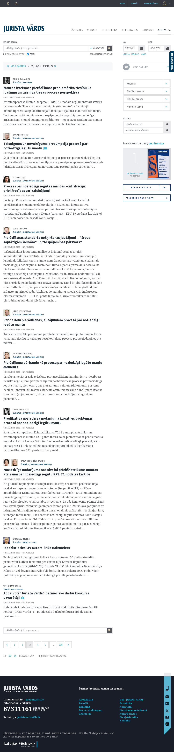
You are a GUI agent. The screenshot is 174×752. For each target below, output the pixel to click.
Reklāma (84, 706)
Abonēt (135, 3)
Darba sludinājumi (90, 710)
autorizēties (151, 3)
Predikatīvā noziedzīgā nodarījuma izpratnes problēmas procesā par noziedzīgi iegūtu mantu (48, 420)
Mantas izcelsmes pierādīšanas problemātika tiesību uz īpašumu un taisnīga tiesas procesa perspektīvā (47, 90)
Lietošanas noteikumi (133, 710)
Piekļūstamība (129, 717)
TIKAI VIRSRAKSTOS (13, 54)
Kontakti (125, 720)
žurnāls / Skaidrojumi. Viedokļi (28, 138)
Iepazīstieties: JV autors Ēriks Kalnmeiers (36, 547)
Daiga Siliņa (26, 461)
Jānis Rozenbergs (22, 311)
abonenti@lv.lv (34, 699)
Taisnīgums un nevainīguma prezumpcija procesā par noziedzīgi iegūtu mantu (45, 145)
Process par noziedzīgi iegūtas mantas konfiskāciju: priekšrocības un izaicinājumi (44, 188)
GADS (143, 54)
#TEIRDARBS (130, 30)
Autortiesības (128, 713)
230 (60, 644)
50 (15, 655)
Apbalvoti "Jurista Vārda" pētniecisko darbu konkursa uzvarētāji (46, 595)
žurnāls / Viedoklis (22, 82)
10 (4, 655)
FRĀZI (31, 54)
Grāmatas (85, 713)
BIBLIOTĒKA (110, 30)
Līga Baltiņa (39, 461)
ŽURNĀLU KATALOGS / (143, 143)
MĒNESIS (135, 54)
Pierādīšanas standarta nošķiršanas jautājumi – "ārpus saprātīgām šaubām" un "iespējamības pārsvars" (46, 239)
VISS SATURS (18, 66)
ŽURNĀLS (77, 30)
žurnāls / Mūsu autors (24, 542)
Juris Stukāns (20, 228)
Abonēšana (86, 699)
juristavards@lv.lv (28, 717)
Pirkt (122, 3)
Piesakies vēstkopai (147, 198)
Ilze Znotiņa (19, 177)
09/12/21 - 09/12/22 (42, 66)
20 (10, 655)
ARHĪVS (162, 30)
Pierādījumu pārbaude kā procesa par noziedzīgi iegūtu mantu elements (52, 364)
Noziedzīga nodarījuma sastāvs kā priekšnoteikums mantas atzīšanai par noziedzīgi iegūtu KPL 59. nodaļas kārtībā (50, 471)
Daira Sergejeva (21, 409)
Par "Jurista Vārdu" (132, 699)
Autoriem (126, 706)
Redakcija (126, 703)
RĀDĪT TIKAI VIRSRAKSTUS (52, 656)
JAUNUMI (148, 30)
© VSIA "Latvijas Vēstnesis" (96, 733)
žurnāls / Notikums (13, 589)
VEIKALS (92, 30)
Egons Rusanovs (21, 79)
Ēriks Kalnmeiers (21, 539)
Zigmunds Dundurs (22, 353)
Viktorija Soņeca (12, 586)
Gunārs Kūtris (20, 134)
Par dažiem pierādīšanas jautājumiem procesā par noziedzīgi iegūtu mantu (51, 322)
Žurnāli (83, 703)
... (53, 644)
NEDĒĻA (126, 54)
